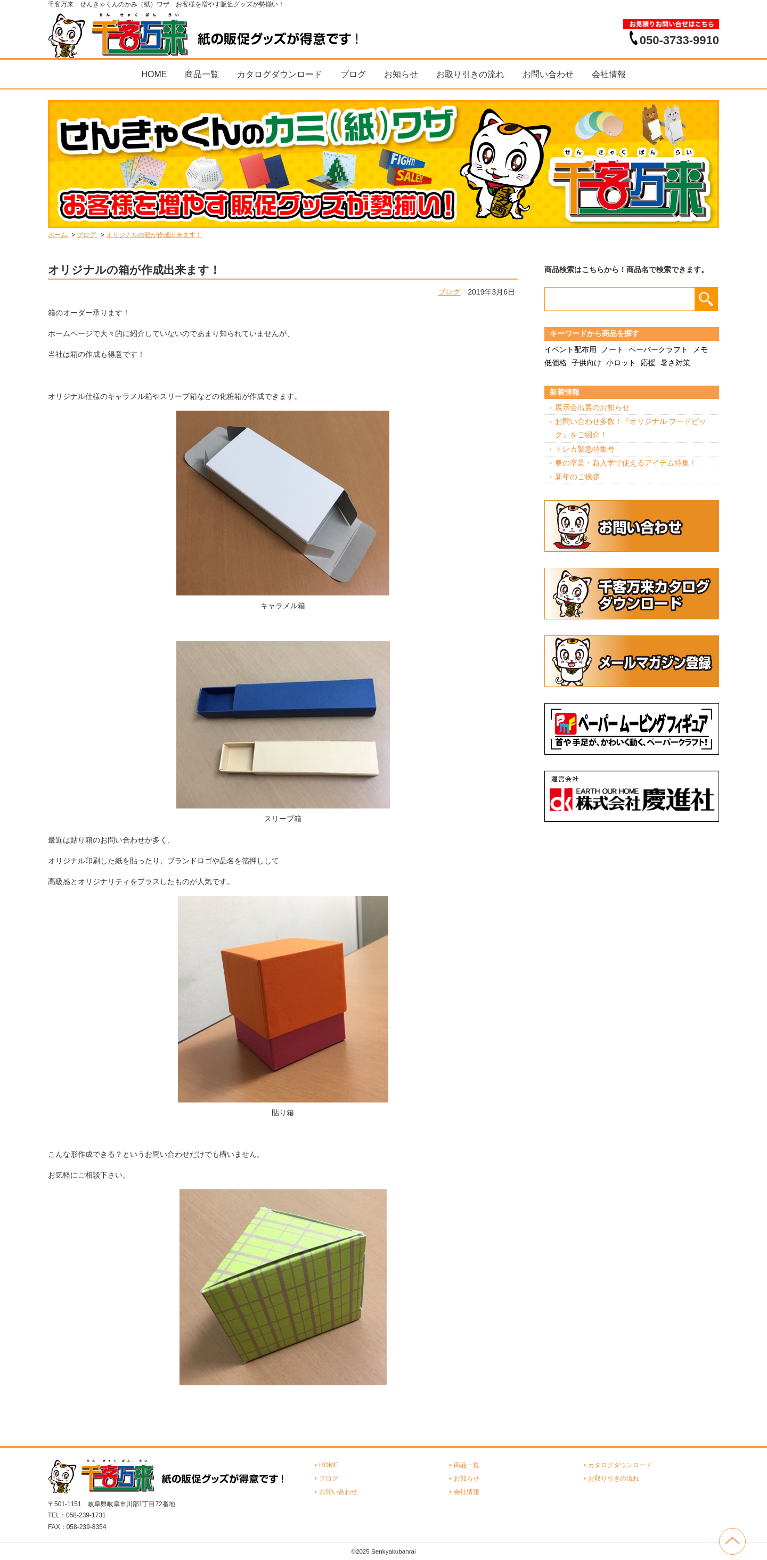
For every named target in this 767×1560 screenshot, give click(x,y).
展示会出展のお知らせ (592, 407)
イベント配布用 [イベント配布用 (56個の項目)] (570, 349)
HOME (154, 74)
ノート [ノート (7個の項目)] (612, 349)
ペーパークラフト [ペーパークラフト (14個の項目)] (658, 349)
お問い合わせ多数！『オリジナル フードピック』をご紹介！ (630, 428)
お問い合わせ (548, 74)
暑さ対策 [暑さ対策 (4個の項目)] (675, 362)
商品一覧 (202, 74)
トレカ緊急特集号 (585, 449)
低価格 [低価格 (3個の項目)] (555, 362)
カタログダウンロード (279, 74)
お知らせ (401, 74)
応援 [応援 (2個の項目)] (648, 362)
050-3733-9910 (679, 40)
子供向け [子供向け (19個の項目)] (586, 362)
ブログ (353, 74)
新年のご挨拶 (577, 476)
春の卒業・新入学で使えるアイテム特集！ (626, 463)
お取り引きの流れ (470, 74)
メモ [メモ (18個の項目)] (700, 349)
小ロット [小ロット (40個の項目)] (621, 362)
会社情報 (609, 74)
